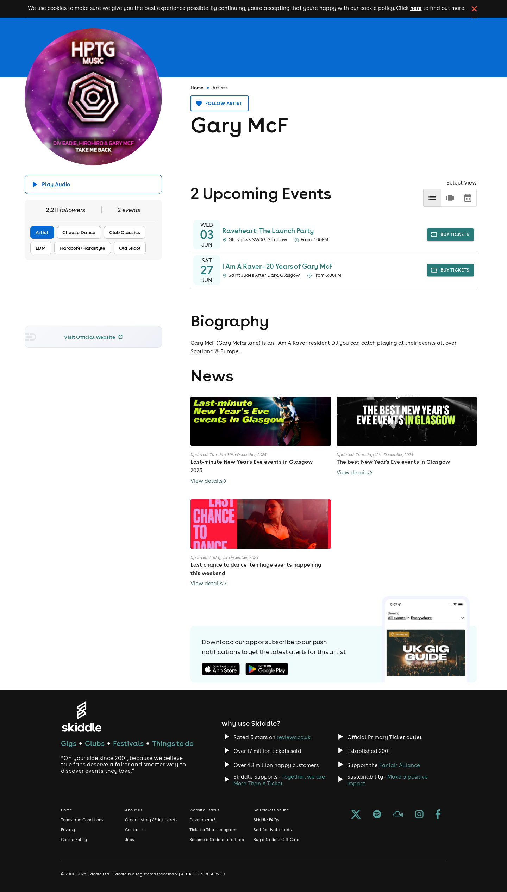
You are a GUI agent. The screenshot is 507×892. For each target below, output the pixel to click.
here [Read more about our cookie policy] (416, 7)
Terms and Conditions (82, 819)
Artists (220, 88)
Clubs (95, 743)
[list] (432, 198)
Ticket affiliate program (212, 829)
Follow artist (219, 103)
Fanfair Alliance (399, 765)
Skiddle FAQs (266, 819)
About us (134, 809)
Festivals (128, 743)
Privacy (68, 829)
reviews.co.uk (294, 737)
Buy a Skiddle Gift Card (276, 839)
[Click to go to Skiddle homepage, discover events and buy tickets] (81, 716)
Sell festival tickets (273, 829)
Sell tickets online (271, 809)
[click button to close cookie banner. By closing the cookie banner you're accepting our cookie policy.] (474, 9)
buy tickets (450, 234)
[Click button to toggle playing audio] (93, 184)
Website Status (204, 809)
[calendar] (468, 198)
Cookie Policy (74, 839)
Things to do (173, 743)
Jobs (129, 839)
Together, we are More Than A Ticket (279, 780)
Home (197, 88)
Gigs (68, 743)
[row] (450, 198)
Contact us (136, 829)
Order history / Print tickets (151, 819)
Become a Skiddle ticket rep (216, 839)
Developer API (203, 819)
